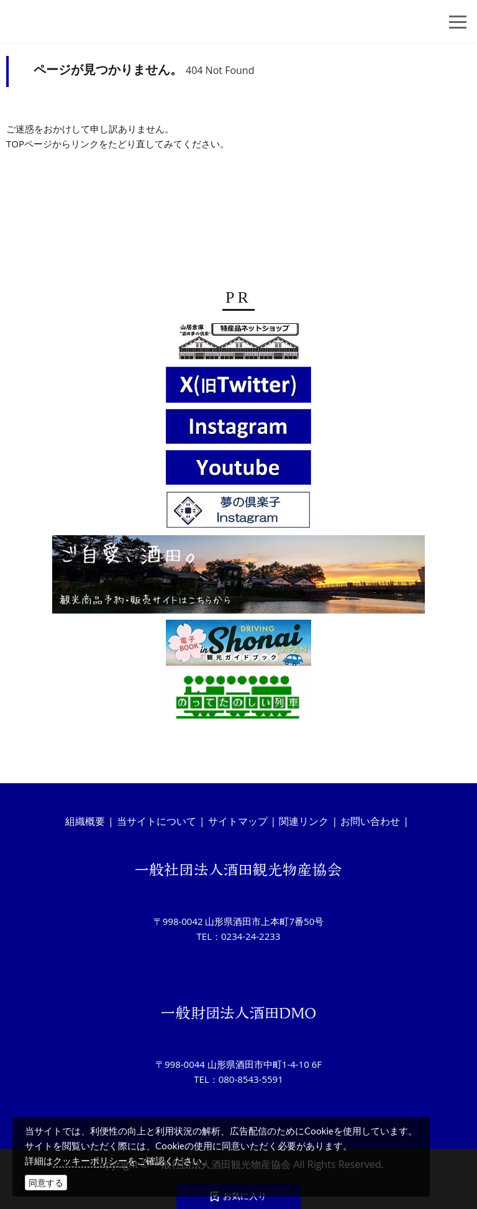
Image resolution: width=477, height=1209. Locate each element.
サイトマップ (238, 821)
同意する (46, 1182)
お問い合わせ (370, 821)
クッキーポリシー (90, 1160)
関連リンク (304, 821)
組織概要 (85, 821)
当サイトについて (156, 821)
